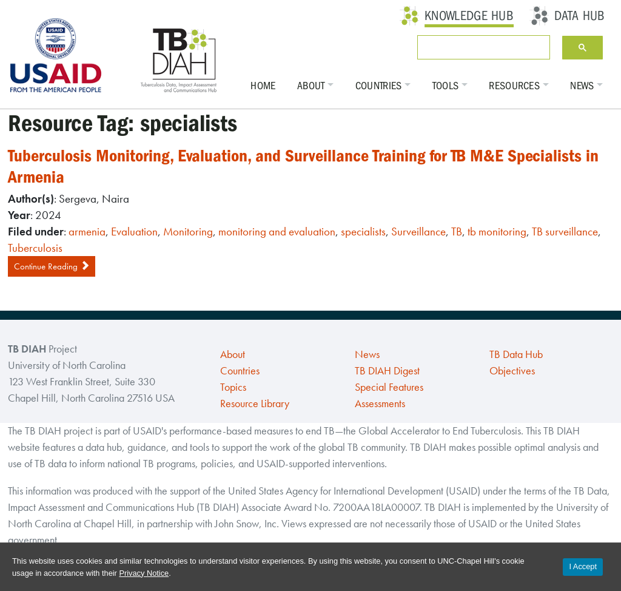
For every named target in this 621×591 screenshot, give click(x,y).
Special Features (389, 387)
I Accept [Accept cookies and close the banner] (583, 566)
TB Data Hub (516, 354)
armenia (87, 231)
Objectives (512, 370)
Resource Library (254, 403)
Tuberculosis (35, 247)
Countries (378, 85)
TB (456, 231)
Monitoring (188, 231)
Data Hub (579, 16)
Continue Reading (51, 266)
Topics (233, 387)
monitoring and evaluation (276, 231)
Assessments (380, 403)
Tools (445, 85)
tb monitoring (497, 231)
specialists (363, 231)
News (582, 85)
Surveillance (418, 231)
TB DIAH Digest (387, 370)
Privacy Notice (144, 573)
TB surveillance (565, 231)
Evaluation (134, 231)
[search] (481, 47)
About (311, 85)
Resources (514, 85)
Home (262, 85)
